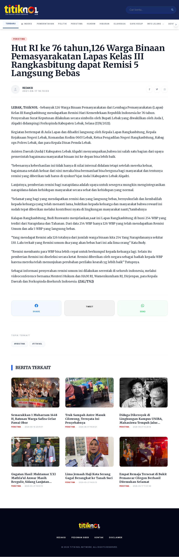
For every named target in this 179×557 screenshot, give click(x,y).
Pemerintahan (45, 24)
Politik (62, 24)
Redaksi (61, 538)
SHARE (36, 308)
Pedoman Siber (80, 538)
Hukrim (91, 24)
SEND (143, 308)
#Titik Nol (37, 344)
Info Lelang (155, 24)
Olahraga (120, 24)
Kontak (99, 538)
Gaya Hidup (136, 24)
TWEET (89, 307)
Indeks (26, 24)
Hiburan (104, 24)
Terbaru (11, 24)
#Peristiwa (19, 344)
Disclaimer (115, 538)
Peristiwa (77, 24)
